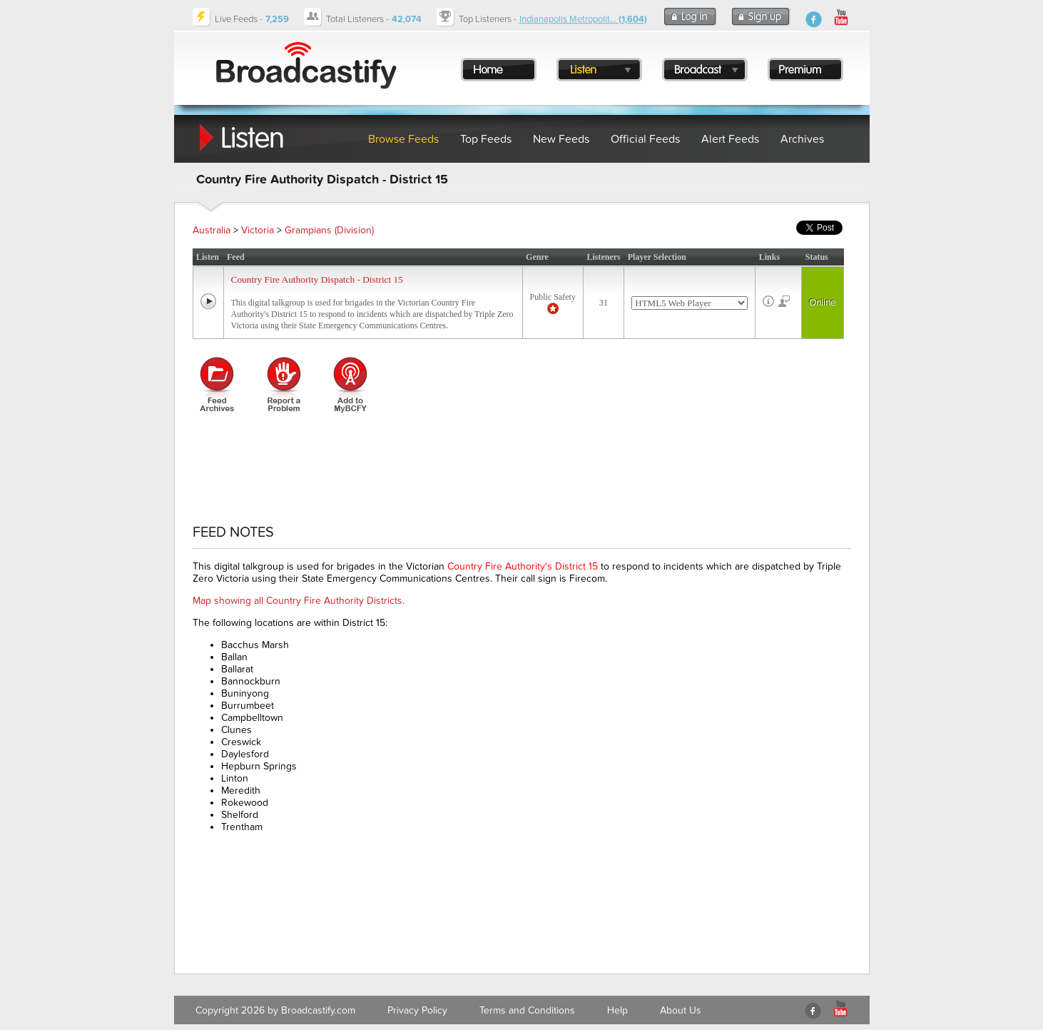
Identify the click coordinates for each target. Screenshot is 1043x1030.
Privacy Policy (417, 1010)
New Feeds (561, 139)
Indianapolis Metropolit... (583, 19)
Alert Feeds (730, 139)
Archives (802, 139)
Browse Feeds (403, 139)
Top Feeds (486, 139)
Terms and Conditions (527, 1010)
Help (617, 1010)
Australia (211, 230)
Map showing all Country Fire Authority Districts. (299, 601)
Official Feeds (645, 139)
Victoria (257, 230)
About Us (680, 1010)
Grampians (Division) (329, 230)
